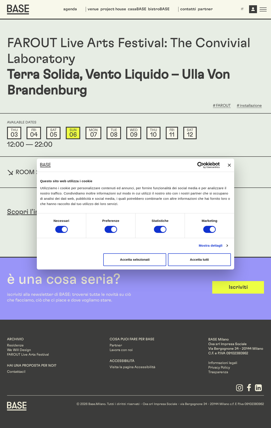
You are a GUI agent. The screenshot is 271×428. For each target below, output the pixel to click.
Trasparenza (218, 372)
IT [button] (242, 9)
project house (113, 9)
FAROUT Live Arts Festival (28, 354)
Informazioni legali (222, 363)
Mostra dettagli (210, 245)
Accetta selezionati (135, 259)
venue (93, 9)
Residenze (15, 345)
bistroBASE (158, 9)
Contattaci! (16, 371)
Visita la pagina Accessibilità (132, 367)
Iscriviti (238, 287)
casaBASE (137, 9)
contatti (188, 9)
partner (205, 9)
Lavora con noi (121, 350)
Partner (116, 345)
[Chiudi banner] (229, 165)
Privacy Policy (219, 367)
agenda (70, 9)
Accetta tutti (199, 259)
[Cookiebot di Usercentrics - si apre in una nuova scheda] (200, 165)
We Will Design (19, 350)
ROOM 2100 (28, 172)
